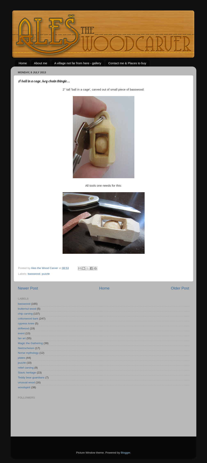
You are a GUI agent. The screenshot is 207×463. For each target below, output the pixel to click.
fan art (22, 338)
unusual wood (26, 382)
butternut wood (27, 308)
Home (23, 63)
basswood (34, 273)
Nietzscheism (26, 348)
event (21, 333)
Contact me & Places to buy (127, 63)
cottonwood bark (28, 318)
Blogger (125, 452)
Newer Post (28, 288)
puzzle (46, 273)
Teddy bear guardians (31, 377)
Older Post (180, 288)
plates (21, 357)
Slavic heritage (27, 372)
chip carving (25, 313)
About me (40, 63)
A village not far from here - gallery (77, 63)
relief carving (26, 367)
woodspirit (24, 387)
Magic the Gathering (30, 343)
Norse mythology (28, 352)
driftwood (23, 328)
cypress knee (26, 323)
